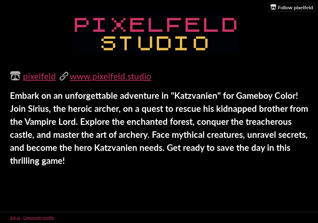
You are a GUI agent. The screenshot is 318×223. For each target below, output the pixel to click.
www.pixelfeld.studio (110, 76)
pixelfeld (39, 76)
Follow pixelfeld (291, 7)
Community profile (38, 217)
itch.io (15, 217)
